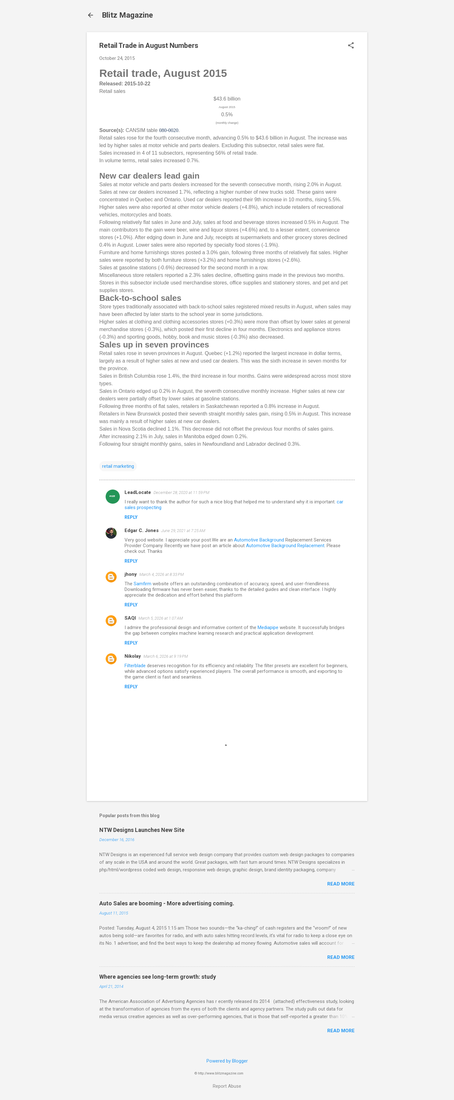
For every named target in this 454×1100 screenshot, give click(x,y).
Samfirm (142, 584)
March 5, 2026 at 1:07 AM (160, 618)
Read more (341, 884)
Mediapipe (268, 627)
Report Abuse (227, 1086)
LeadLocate (138, 492)
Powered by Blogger (227, 1061)
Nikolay (133, 656)
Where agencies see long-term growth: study (157, 976)
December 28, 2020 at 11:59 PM (181, 492)
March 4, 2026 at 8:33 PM (161, 574)
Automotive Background (259, 540)
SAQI (130, 618)
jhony (131, 574)
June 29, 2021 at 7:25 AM (183, 530)
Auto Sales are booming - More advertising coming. (166, 903)
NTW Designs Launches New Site (141, 830)
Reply (131, 517)
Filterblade (135, 665)
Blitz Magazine (127, 15)
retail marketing (118, 466)
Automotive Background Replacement (285, 545)
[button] (351, 46)
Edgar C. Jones (142, 530)
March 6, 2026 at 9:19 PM (165, 656)
